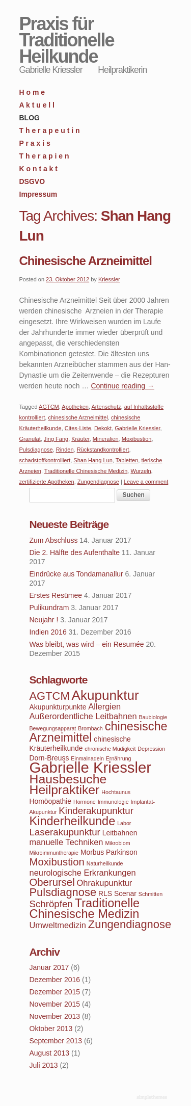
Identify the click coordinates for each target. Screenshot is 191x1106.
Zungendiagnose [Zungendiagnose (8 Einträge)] (129, 924)
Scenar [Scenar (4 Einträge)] (125, 893)
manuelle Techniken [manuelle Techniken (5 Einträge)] (66, 842)
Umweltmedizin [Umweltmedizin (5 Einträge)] (58, 925)
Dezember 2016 (55, 980)
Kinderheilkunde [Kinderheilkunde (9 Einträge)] (73, 821)
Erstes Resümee (56, 595)
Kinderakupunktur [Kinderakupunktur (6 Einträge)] (96, 810)
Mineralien (106, 439)
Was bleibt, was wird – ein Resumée (87, 644)
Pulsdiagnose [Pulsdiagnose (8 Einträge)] (63, 892)
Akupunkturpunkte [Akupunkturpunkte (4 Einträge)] (58, 707)
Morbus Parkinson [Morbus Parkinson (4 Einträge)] (109, 852)
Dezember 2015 (55, 992)
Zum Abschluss (54, 540)
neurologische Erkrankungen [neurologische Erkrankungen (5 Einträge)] (83, 872)
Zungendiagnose (98, 482)
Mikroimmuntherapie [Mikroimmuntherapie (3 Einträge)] (54, 853)
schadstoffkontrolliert (45, 460)
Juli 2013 (44, 1065)
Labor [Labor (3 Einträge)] (124, 823)
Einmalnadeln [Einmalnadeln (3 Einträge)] (87, 758)
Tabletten (127, 460)
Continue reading (122, 386)
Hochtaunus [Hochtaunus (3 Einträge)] (115, 792)
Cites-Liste (78, 428)
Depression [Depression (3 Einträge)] (151, 749)
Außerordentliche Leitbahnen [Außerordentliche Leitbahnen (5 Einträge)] (83, 716)
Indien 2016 (48, 632)
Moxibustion (137, 439)
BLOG (29, 118)
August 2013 (50, 1053)
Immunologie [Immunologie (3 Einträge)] (113, 802)
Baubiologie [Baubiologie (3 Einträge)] (153, 717)
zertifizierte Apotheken (46, 482)
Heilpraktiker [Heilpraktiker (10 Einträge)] (65, 790)
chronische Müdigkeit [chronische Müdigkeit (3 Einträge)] (110, 749)
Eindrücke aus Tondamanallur (76, 574)
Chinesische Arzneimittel (85, 261)
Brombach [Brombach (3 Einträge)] (90, 728)
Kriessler (109, 279)
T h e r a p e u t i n (49, 130)
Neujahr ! (44, 620)
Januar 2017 (49, 967)
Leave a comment (146, 482)
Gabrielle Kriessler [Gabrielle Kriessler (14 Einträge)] (91, 767)
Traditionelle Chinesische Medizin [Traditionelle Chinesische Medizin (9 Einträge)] (85, 908)
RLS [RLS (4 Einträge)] (105, 893)
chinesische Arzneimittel (77, 417)
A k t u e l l (37, 105)
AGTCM (49, 407)
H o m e (32, 92)
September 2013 (56, 1041)
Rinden (65, 449)
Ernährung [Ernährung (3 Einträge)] (118, 758)
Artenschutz (106, 407)
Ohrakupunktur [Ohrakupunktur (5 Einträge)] (104, 882)
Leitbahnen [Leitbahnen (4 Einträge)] (120, 833)
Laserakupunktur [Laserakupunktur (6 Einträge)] (65, 832)
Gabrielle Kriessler (137, 428)
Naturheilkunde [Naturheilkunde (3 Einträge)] (105, 863)
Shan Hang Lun (92, 460)
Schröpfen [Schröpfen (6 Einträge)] (51, 904)
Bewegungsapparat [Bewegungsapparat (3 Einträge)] (53, 728)
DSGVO (32, 181)
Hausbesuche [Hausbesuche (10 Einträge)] (68, 779)
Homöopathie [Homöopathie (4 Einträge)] (51, 801)
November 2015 (55, 1004)
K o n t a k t (38, 169)
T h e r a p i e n (44, 156)
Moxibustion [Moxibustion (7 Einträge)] (57, 861)
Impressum (38, 194)
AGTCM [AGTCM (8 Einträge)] (50, 696)
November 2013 (55, 1016)
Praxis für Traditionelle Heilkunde (66, 40)
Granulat (30, 439)
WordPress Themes (153, 1098)
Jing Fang (56, 439)
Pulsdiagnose (36, 449)
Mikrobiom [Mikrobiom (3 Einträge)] (117, 843)
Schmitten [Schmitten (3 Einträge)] (150, 894)
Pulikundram (49, 607)
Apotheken (75, 407)
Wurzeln (140, 471)
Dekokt (103, 428)
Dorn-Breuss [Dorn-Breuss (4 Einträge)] (49, 758)
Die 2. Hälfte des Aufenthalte (75, 552)
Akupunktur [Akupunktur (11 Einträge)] (105, 695)
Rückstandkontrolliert (103, 449)
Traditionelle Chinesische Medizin (85, 471)
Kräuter (80, 439)
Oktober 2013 (51, 1028)
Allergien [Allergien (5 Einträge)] (104, 706)
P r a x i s (34, 143)
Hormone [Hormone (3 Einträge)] (84, 802)
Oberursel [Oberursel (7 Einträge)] (52, 882)
